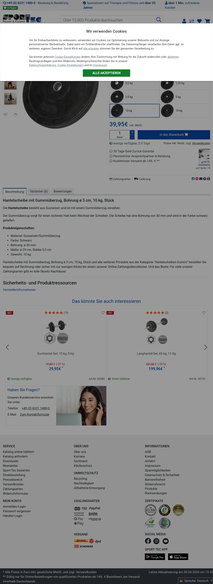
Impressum (100, 65)
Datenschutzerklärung (42, 65)
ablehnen (173, 57)
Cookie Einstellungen (68, 57)
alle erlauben (91, 48)
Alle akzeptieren (106, 73)
